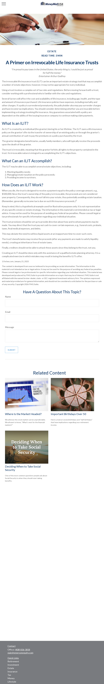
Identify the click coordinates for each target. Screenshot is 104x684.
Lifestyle (12, 681)
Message (9, 327)
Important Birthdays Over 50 (68, 414)
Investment (13, 664)
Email (7, 311)
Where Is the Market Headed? (23, 414)
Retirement (13, 661)
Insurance (12, 671)
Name (8, 296)
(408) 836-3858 (22, 649)
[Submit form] (11, 350)
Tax (9, 675)
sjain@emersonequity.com (20, 652)
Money (11, 678)
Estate (11, 668)
